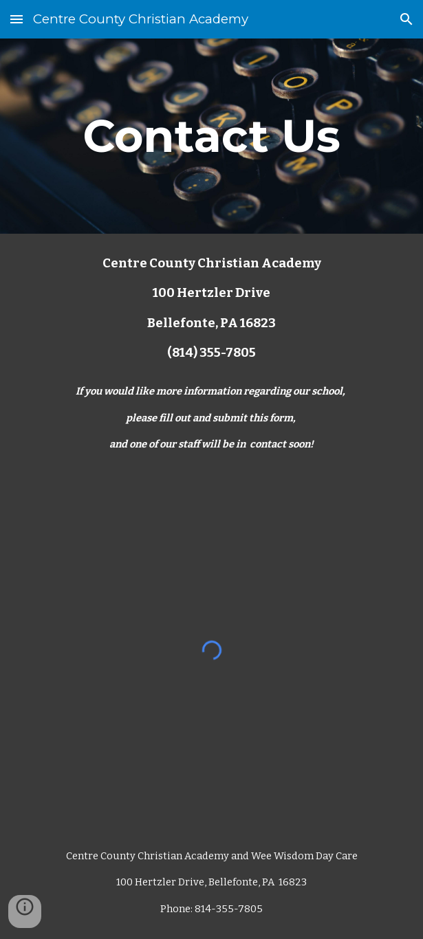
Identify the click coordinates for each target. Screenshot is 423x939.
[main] (211, 136)
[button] (16, 19)
